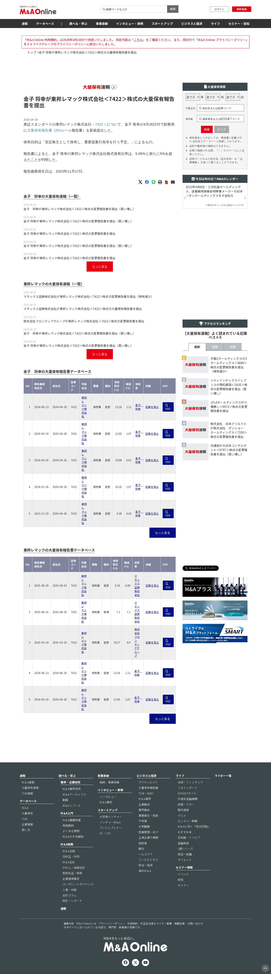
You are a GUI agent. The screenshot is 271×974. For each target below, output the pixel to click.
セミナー (183, 885)
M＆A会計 (68, 862)
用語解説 (68, 825)
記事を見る (152, 407)
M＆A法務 (68, 851)
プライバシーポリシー (112, 923)
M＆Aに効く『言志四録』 (194, 826)
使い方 (26, 830)
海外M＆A (145, 871)
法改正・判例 (70, 856)
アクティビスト (148, 782)
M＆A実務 (67, 844)
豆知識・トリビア (189, 837)
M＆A (25, 808)
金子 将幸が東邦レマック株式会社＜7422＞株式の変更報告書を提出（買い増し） (80, 209)
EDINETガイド (187, 793)
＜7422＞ (115, 98)
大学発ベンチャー (111, 817)
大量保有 (27, 813)
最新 (197, 347)
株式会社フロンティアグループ (137, 642)
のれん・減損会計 (73, 867)
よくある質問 (70, 831)
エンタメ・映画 (187, 821)
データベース (45, 23)
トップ (31, 52)
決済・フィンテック (190, 782)
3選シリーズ (185, 849)
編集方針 (69, 923)
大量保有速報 (30, 788)
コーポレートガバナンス (78, 884)
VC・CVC (105, 833)
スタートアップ (162, 23)
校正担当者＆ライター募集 (156, 923)
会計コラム (69, 895)
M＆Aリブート (71, 805)
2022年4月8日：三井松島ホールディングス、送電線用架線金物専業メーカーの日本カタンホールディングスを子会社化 (214, 191)
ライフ (215, 23)
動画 (65, 800)
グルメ (182, 815)
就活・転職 (185, 854)
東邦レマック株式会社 (84, 407)
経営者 (143, 843)
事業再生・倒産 (148, 815)
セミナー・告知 (238, 23)
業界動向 (144, 810)
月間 (233, 347)
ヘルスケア (146, 854)
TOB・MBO (146, 793)
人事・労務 (69, 890)
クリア (221, 129)
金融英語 (183, 843)
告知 (180, 880)
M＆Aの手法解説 (73, 836)
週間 (215, 347)
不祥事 (143, 821)
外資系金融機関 (187, 799)
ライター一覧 (223, 776)
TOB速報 (27, 793)
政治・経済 (146, 865)
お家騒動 (144, 826)
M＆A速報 (28, 782)
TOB (24, 819)
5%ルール (64, 130)
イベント (183, 874)
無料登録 (242, 9)
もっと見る (99, 266)
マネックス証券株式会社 (137, 585)
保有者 (189, 119)
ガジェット (185, 860)
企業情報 (27, 824)
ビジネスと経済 (191, 23)
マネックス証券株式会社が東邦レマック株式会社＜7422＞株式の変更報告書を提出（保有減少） (89, 296)
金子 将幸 (139, 407)
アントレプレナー (111, 828)
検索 (173, 9)
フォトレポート (187, 788)
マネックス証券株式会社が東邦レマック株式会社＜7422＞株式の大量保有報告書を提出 (83, 308)
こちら (138, 39)
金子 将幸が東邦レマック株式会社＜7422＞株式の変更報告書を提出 (69, 233)
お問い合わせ (195, 923)
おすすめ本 (185, 832)
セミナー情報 (184, 867)
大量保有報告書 (39, 130)
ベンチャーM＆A (110, 822)
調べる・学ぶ (78, 23)
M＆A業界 (145, 799)
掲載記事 (179, 923)
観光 (141, 849)
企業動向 (144, 804)
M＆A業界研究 (71, 789)
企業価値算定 (70, 879)
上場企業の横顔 (148, 837)
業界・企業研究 (70, 782)
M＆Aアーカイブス (74, 794)
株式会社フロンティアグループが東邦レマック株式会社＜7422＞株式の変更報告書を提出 (84, 321)
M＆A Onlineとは (86, 923)
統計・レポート (72, 901)
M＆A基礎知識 (71, 820)
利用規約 (132, 923)
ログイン (219, 9)
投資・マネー (186, 804)
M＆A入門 (67, 813)
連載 (63, 908)
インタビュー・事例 (129, 23)
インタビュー (108, 797)
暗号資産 (183, 810)
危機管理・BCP (148, 832)
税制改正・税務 (72, 873)
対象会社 (190, 108)
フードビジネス (148, 860)
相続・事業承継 (109, 782)
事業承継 (102, 23)
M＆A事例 (106, 802)
